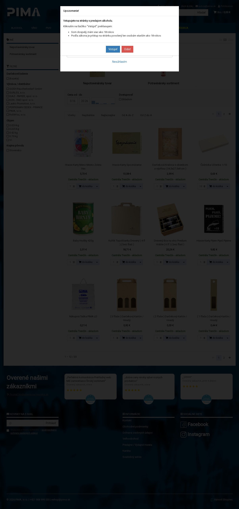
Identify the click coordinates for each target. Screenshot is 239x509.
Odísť (127, 49)
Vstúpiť (112, 49)
